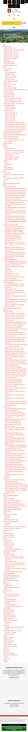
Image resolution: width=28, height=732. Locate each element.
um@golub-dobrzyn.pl (14, 677)
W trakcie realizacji (8, 311)
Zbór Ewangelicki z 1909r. (11, 159)
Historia (6, 160)
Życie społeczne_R (7, 590)
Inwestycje (5, 309)
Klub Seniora (8, 270)
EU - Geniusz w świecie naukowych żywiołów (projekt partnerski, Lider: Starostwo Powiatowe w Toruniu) (14, 381)
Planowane (6, 478)
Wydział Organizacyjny (10, 72)
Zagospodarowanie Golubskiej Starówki (14, 351)
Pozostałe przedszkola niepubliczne (13, 606)
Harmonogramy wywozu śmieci (11, 502)
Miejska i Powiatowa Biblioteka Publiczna (14, 174)
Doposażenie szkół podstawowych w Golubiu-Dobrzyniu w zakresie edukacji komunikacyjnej (14, 249)
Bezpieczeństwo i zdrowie (10, 646)
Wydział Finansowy (9, 74)
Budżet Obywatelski (9, 96)
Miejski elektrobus (8, 167)
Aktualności (6, 46)
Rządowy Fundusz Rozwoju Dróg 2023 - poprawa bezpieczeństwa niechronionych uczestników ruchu (15, 292)
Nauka (4, 176)
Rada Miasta (7, 82)
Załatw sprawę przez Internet (11, 575)
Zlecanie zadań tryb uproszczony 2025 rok (15, 129)
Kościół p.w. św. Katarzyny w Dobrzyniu (15, 150)
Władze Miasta (7, 68)
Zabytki (5, 146)
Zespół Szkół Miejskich (10, 599)
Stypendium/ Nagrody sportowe (12, 183)
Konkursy (6, 648)
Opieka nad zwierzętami (10, 84)
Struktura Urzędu (8, 542)
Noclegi (6, 162)
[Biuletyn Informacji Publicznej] (14, 19)
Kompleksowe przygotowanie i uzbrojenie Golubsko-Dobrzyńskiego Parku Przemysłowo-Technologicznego (15, 235)
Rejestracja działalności (9, 578)
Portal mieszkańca (8, 533)
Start (4, 44)
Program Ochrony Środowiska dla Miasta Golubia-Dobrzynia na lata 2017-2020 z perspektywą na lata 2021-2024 (15, 197)
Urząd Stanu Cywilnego (10, 75)
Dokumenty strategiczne (10, 186)
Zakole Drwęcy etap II (10, 108)
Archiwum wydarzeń (9, 611)
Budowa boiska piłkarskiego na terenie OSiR (16, 486)
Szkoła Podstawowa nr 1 (11, 601)
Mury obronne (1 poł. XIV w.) (12, 153)
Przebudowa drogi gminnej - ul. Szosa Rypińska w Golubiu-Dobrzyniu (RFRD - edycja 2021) (15, 285)
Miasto (4, 67)
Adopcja (7, 629)
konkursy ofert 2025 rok (11, 114)
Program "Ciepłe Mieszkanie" (11, 521)
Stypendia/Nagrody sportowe (12, 596)
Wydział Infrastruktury (10, 77)
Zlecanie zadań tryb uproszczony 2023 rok (15, 126)
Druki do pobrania (8, 91)
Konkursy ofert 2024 (10, 115)
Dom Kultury (7, 173)
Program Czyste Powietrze (10, 514)
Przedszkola (7, 603)
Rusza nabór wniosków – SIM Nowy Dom (14, 103)
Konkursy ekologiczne (9, 498)
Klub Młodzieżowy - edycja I (12, 273)
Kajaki (5, 166)
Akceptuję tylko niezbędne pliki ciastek (14, 729)
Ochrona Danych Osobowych (11, 138)
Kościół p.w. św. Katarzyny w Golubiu (14, 152)
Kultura (4, 171)
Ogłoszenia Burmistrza (9, 63)
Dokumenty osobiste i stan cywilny (12, 630)
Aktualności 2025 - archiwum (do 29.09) (14, 49)
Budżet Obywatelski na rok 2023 (13, 100)
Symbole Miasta (8, 585)
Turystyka (5, 145)
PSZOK (5, 497)
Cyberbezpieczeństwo (9, 94)
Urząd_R (5, 538)
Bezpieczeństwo (8, 143)
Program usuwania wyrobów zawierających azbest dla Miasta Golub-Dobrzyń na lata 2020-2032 (15, 212)
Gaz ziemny (7, 649)
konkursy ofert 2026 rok (11, 112)
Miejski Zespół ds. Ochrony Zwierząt (14, 627)
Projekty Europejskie (9, 93)
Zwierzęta (6, 625)
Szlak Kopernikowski (9, 169)
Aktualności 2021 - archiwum (11, 56)
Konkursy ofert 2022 (10, 119)
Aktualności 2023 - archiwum (11, 53)
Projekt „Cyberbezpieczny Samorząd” (13, 280)
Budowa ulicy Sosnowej (11, 289)
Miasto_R (5, 582)
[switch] (23, 2)
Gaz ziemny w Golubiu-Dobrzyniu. (12, 500)
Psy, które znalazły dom (11, 88)
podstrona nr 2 (8, 164)
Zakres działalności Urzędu (10, 81)
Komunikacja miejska (9, 641)
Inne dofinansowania (9, 282)
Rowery (6, 660)
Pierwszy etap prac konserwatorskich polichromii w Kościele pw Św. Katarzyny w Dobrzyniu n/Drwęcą (15, 334)
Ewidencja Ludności (10, 634)
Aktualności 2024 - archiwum (11, 51)
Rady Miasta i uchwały (9, 544)
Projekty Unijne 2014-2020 (11, 225)
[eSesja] (14, 15)
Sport (4, 181)
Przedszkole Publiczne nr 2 (11, 604)
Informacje (6, 60)
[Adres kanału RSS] (10, 15)
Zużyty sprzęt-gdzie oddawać (11, 495)
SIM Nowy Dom (8, 639)
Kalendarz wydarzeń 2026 (10, 65)
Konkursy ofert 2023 (10, 117)
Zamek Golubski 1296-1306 (12, 157)
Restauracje (7, 658)
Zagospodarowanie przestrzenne (12, 587)
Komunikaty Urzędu (9, 62)
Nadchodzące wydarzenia (10, 58)
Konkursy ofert (8, 547)
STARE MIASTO (9, 155)
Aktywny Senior (9, 271)
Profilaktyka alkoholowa (10, 616)
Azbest (5, 512)
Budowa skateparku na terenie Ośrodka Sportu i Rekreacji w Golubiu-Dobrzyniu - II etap (15, 244)
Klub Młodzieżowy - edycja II (12, 275)
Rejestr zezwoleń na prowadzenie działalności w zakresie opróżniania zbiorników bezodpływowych (15, 528)
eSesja (4, 531)
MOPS (5, 635)
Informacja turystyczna (9, 653)
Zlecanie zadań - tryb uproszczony (13, 549)
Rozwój (4, 185)
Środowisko (5, 493)
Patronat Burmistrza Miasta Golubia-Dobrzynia (15, 89)
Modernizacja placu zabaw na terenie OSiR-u (16, 485)
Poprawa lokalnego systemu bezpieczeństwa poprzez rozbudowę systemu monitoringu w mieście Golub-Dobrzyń (16, 301)
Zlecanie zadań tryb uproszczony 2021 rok (15, 122)
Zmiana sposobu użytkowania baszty (14, 483)
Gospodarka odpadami (9, 615)
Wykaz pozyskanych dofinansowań (12, 308)
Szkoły (5, 597)
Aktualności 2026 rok (9, 48)
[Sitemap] (18, 15)
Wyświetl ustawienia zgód (14, 725)
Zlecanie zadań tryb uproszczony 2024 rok (15, 127)
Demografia (7, 583)
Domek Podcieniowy (10, 148)
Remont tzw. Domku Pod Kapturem (14, 367)
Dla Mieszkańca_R (7, 613)
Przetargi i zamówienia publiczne (12, 577)
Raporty (7, 518)
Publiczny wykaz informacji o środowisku (14, 504)
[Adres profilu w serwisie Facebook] (14, 27)
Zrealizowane (7, 407)
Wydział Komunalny (10, 79)
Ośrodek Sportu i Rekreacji (11, 594)
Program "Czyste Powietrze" (11, 620)
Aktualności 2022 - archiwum (11, 55)
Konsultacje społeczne (9, 105)
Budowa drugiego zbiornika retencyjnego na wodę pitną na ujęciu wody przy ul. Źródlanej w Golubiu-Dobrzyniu (16, 490)
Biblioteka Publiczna (9, 609)
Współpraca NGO (8, 110)
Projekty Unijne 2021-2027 (11, 259)
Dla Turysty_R (6, 651)
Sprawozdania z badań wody (11, 519)
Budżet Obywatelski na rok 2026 (13, 98)
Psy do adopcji (7, 86)
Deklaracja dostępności (8, 537)
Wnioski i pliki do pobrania (10, 644)
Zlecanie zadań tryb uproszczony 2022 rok (15, 124)
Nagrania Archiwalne (9, 535)
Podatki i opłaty (7, 642)
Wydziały (6, 70)
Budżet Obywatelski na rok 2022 (13, 101)
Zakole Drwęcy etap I (10, 107)
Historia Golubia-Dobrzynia (10, 655)
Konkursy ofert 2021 (10, 120)
